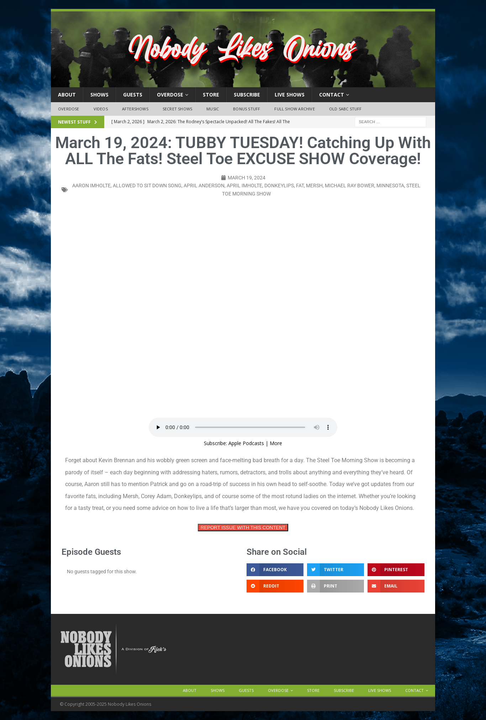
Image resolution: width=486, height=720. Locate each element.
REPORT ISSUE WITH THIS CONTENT (243, 527)
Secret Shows (177, 108)
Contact (331, 94)
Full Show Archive (294, 108)
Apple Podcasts (246, 443)
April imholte (244, 185)
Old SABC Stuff (345, 108)
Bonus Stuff (246, 108)
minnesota (390, 185)
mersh (314, 185)
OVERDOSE (170, 94)
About (67, 94)
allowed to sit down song (147, 185)
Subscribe (247, 94)
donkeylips (279, 185)
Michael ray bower (349, 185)
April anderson (204, 185)
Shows (99, 94)
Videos (101, 108)
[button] (275, 569)
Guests (132, 94)
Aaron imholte (91, 185)
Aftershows (135, 108)
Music (212, 108)
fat (300, 185)
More (276, 443)
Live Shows (290, 94)
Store (211, 94)
